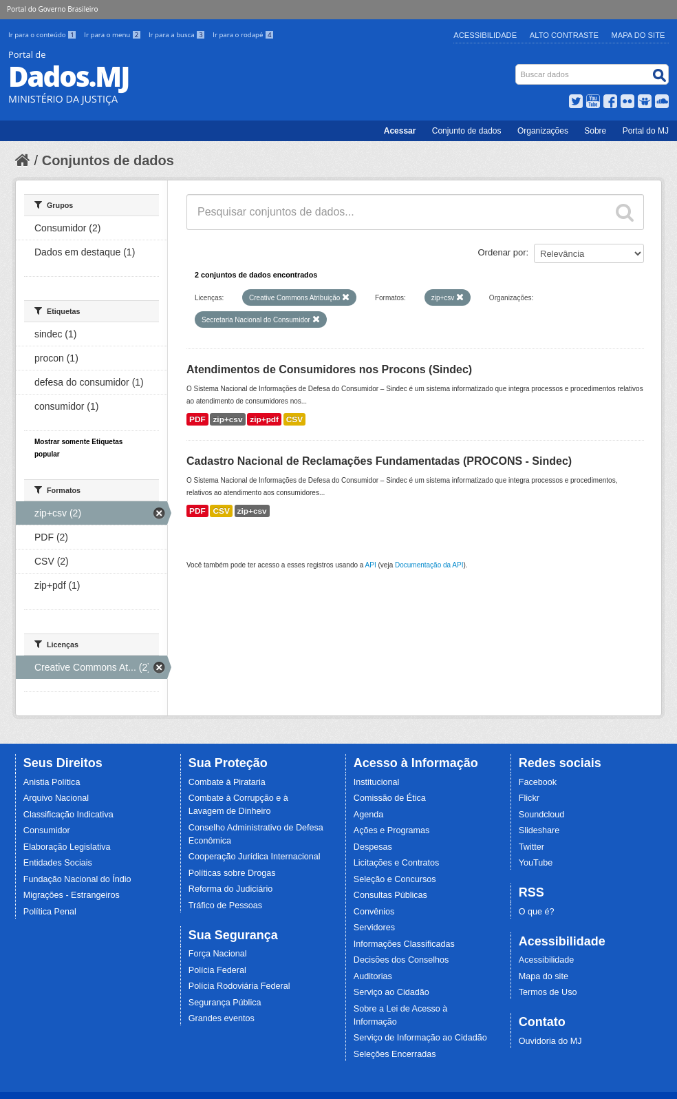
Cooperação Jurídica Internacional (255, 856)
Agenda (368, 814)
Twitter (531, 847)
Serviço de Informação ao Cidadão (420, 1038)
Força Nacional (218, 954)
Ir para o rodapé (243, 34)
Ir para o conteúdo (43, 34)
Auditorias (373, 976)
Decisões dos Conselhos (401, 960)
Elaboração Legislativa (67, 847)
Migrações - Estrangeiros (71, 895)
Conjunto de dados (467, 131)
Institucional (377, 782)
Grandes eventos (222, 1018)
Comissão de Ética (390, 798)
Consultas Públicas (390, 895)
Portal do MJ (646, 131)
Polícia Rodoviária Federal (239, 986)
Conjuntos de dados (108, 160)
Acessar (400, 131)
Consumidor (46, 830)
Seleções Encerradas (395, 1054)
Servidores (374, 927)
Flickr (529, 798)
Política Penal (49, 912)
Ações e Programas (392, 830)
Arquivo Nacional (56, 798)
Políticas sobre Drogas (232, 873)
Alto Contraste (564, 35)
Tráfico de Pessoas (225, 905)
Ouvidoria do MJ (550, 1041)
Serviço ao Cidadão (391, 992)
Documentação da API (429, 565)
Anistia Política (51, 782)
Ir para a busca (178, 34)
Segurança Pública (225, 1002)
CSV (294, 419)
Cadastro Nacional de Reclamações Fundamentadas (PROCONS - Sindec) (379, 461)
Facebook (538, 782)
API (370, 565)
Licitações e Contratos (397, 863)
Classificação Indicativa (68, 814)
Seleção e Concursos (395, 879)
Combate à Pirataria (227, 782)
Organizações (542, 131)
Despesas (373, 847)
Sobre (595, 131)
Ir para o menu (113, 34)
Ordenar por (502, 252)
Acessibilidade (485, 35)
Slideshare (539, 830)
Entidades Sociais (57, 863)
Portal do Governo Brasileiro (52, 9)
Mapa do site (543, 976)
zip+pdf (264, 419)
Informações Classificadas (404, 944)
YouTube (536, 863)
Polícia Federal (217, 970)
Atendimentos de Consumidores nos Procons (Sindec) (329, 369)
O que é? (537, 912)
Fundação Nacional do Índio (77, 879)
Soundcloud (542, 814)
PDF (197, 419)
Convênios (374, 912)
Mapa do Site (638, 35)
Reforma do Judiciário (231, 889)
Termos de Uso (548, 992)
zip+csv (227, 419)
